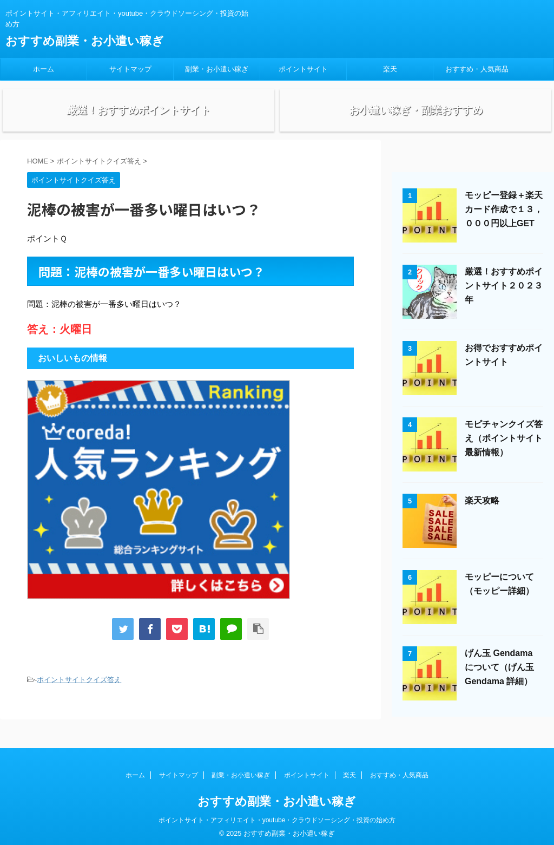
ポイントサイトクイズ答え (79, 691)
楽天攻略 (482, 511)
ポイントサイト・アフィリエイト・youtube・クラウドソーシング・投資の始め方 (277, 816)
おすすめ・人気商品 (477, 69)
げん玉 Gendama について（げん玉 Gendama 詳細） (499, 678)
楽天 (390, 69)
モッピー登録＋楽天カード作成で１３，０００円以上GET (504, 220)
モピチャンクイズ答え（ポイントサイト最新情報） (504, 449)
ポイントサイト (303, 69)
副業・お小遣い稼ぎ (216, 69)
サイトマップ (130, 69)
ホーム (43, 69)
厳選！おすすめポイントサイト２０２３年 (504, 297)
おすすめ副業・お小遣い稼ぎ (84, 41)
